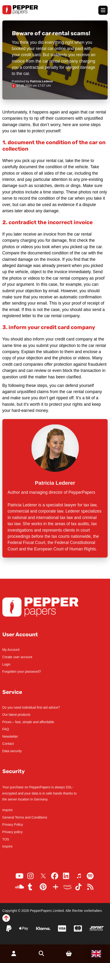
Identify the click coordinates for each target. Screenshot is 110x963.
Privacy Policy (12, 824)
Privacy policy (12, 832)
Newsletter (10, 736)
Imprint (7, 810)
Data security (12, 751)
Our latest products (16, 714)
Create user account (17, 657)
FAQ (5, 729)
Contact (8, 744)
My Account (10, 650)
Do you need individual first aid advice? (31, 707)
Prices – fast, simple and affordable (28, 722)
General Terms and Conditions (24, 817)
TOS (5, 839)
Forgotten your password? (21, 671)
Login (6, 664)
